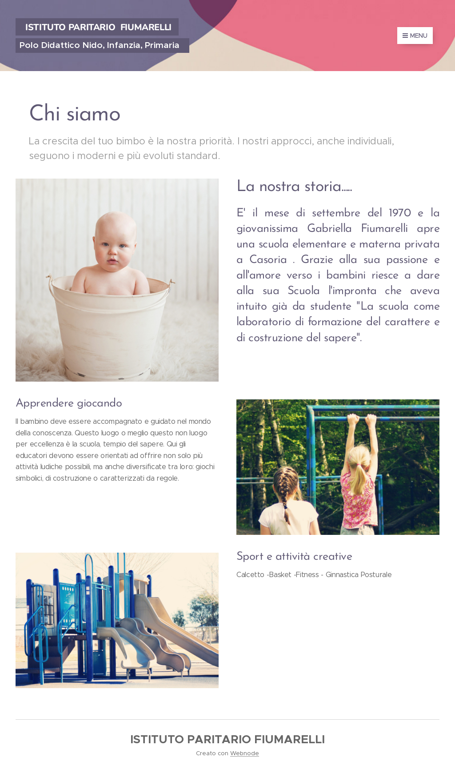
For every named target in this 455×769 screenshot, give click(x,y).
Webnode (244, 753)
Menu (415, 36)
